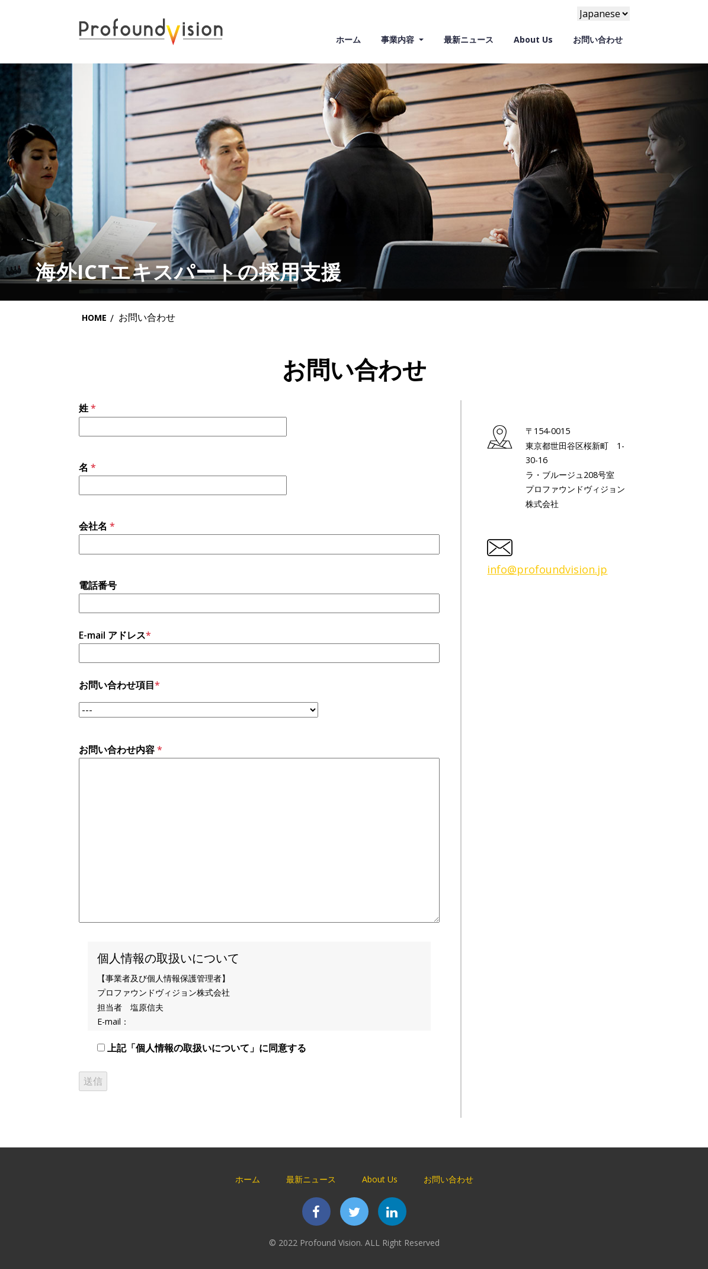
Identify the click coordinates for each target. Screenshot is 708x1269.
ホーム (352, 39)
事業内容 (399, 39)
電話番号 (259, 594)
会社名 (259, 534)
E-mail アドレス (259, 644)
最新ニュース (469, 39)
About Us (533, 39)
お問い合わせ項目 (198, 698)
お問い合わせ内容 (259, 834)
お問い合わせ (598, 39)
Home (94, 317)
